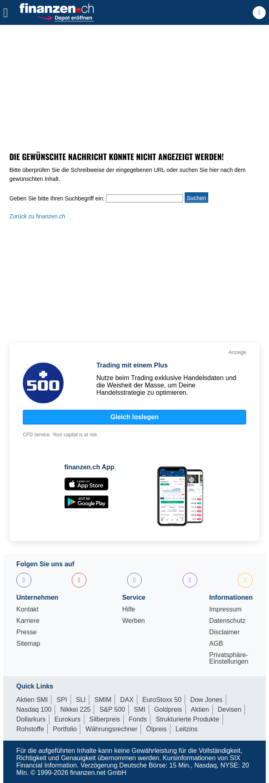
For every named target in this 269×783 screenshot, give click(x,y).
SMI (139, 709)
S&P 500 (112, 709)
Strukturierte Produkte (187, 719)
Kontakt (27, 609)
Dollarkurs (31, 719)
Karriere (28, 621)
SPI (62, 699)
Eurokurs (67, 719)
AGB (216, 643)
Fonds (138, 719)
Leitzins (187, 729)
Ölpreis (156, 729)
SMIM (103, 699)
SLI (81, 699)
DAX (127, 699)
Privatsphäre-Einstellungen (228, 658)
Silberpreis (104, 719)
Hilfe (128, 609)
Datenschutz (227, 621)
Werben (133, 621)
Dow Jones (206, 699)
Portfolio (65, 729)
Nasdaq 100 (33, 709)
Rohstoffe (30, 729)
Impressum (225, 609)
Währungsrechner (111, 729)
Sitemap (28, 643)
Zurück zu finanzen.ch (37, 216)
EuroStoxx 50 (161, 699)
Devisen (229, 709)
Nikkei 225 (75, 709)
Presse (26, 632)
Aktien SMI (32, 699)
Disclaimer (224, 632)
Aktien (200, 709)
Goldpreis (168, 709)
